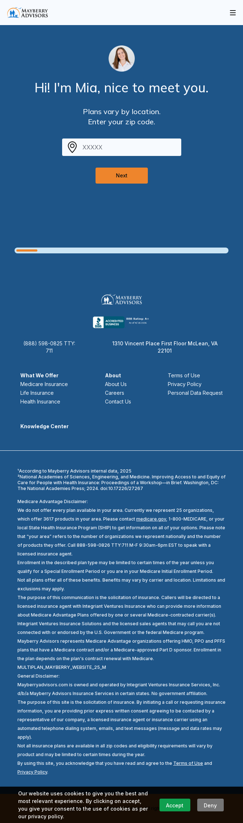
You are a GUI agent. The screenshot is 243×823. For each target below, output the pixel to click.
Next (121, 175)
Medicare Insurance (44, 384)
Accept (174, 805)
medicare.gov (151, 519)
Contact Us (118, 401)
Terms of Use (184, 375)
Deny (210, 805)
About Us (116, 384)
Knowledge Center (44, 426)
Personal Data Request (195, 393)
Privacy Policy (185, 384)
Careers (114, 393)
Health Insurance (40, 401)
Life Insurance (37, 393)
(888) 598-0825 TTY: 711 (49, 347)
